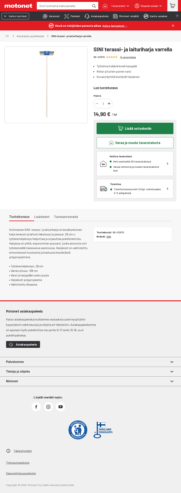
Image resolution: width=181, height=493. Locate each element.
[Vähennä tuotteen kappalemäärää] (97, 103)
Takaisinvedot (23, 451)
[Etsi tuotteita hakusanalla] (94, 5)
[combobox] (63, 6)
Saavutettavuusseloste (21, 473)
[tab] (50, 16)
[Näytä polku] (7, 36)
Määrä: (98, 95)
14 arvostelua (128, 57)
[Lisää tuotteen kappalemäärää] (109, 103)
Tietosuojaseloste (17, 462)
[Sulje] (173, 25)
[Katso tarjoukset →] (115, 25)
